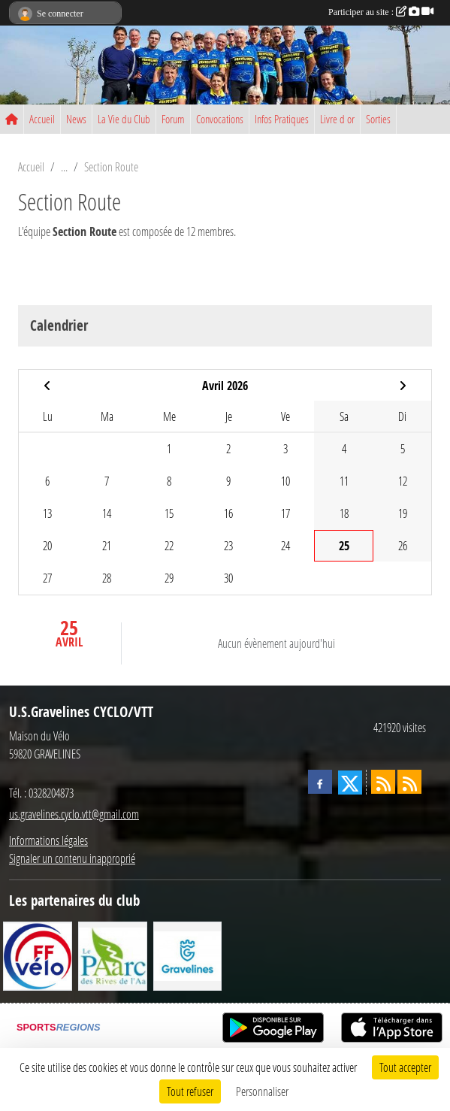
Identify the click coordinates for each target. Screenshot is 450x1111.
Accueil (42, 118)
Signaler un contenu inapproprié (72, 858)
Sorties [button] (378, 118)
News (76, 118)
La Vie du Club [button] (124, 118)
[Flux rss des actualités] (383, 782)
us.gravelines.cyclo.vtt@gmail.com (74, 814)
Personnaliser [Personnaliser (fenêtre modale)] (262, 1091)
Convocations (219, 118)
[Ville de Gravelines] (187, 954)
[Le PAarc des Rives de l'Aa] (112, 954)
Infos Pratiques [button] (282, 118)
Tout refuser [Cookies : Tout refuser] (190, 1091)
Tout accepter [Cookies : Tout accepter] (405, 1067)
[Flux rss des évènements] (409, 782)
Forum (173, 118)
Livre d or (337, 118)
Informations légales (48, 840)
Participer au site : (380, 12)
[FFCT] (37, 954)
